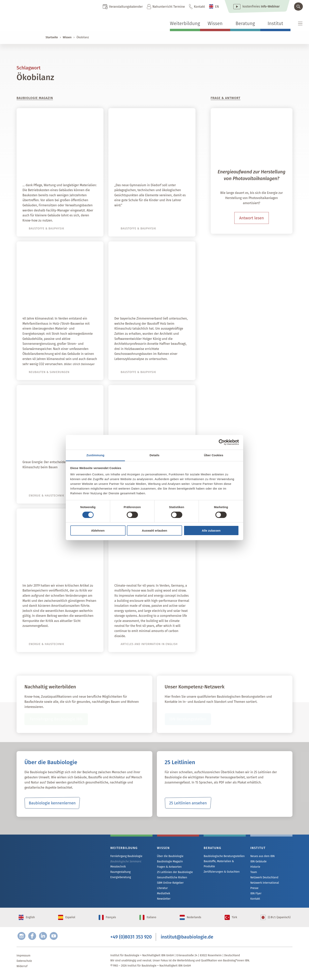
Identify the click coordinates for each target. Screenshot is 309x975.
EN (217, 6)
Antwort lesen (251, 218)
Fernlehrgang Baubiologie (126, 856)
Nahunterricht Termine (168, 6)
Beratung (245, 23)
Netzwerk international (264, 882)
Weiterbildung (185, 23)
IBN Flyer (255, 893)
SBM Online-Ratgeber (170, 882)
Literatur (162, 888)
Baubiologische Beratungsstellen (224, 856)
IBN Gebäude (258, 861)
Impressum (23, 955)
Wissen (215, 23)
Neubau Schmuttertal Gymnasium (154, 170)
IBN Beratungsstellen (187, 719)
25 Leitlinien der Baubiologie (175, 872)
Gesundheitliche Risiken (172, 877)
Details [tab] (154, 455)
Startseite (52, 37)
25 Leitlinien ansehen (188, 803)
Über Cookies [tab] (213, 455)
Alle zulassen (211, 530)
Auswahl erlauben (154, 530)
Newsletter (163, 898)
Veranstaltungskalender (126, 6)
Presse (254, 888)
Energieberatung (120, 877)
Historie (255, 866)
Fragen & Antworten (169, 866)
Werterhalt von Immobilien (69, 170)
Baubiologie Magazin (170, 861)
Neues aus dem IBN (262, 856)
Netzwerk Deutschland (264, 877)
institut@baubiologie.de (187, 937)
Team (253, 872)
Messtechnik (118, 866)
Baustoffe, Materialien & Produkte (219, 864)
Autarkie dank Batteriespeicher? (63, 570)
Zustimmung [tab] (95, 455)
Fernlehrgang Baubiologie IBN (56, 719)
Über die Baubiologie (170, 856)
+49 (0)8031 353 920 (131, 937)
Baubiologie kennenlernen (52, 803)
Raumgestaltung (120, 872)
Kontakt (199, 6)
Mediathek (163, 893)
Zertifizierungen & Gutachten (221, 871)
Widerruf (22, 966)
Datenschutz (24, 961)
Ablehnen (97, 530)
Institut (275, 23)
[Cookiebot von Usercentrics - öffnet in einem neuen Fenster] (221, 442)
